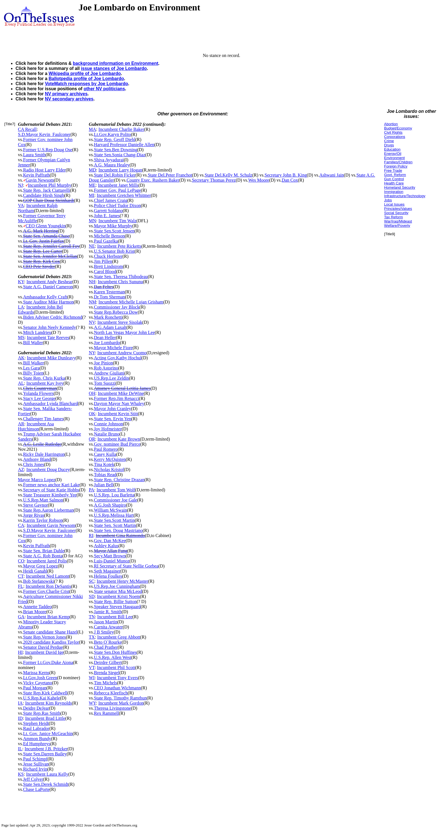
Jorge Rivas (33, 515)
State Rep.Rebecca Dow (116, 312)
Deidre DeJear (36, 708)
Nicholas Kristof (109, 469)
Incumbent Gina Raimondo (120, 535)
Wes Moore (258, 180)
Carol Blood (105, 271)
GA (21, 616)
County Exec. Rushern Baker (153, 180)
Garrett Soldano (108, 210)
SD (91, 596)
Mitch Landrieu (37, 332)
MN (92, 220)
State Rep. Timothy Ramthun (120, 698)
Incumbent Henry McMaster (122, 581)
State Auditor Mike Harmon (48, 302)
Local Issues (394, 204)
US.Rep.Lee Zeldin (111, 378)
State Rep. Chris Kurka (44, 378)
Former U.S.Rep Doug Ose (47, 149)
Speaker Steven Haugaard (117, 606)
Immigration (393, 192)
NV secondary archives (69, 98)
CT (21, 576)
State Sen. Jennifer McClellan (50, 256)
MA (92, 129)
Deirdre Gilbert (108, 662)
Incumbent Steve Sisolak (119, 322)
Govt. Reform (395, 175)
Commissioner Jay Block (117, 307)
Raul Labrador (36, 728)
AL (21, 383)
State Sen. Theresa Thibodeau (121, 276)
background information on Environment (115, 63)
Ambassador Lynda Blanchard (50, 403)
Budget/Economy (398, 128)
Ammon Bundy (37, 738)
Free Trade (393, 170)
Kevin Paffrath (36, 175)
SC (91, 581)
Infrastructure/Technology (404, 196)
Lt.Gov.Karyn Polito (112, 134)
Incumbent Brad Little (45, 718)
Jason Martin (106, 621)
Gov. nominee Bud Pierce (117, 444)
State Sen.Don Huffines (115, 652)
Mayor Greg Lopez (40, 566)
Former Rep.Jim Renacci (116, 398)
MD (92, 170)
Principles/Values (398, 208)
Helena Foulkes (108, 576)
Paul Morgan (35, 687)
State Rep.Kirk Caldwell (45, 693)
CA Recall (27, 129)
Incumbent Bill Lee (114, 616)
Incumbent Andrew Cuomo (121, 352)
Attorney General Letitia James (122, 388)
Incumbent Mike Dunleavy (51, 357)
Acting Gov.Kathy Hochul (118, 357)
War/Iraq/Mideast (398, 221)
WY (92, 703)
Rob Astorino (106, 368)
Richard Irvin (35, 769)
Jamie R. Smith (108, 611)
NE (92, 246)
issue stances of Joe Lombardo (114, 68)
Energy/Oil (392, 153)
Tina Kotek (104, 464)
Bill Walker (33, 362)
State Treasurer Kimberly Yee (50, 494)
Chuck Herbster (108, 256)
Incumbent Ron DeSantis (48, 586)
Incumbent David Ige (44, 652)
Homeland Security (399, 187)
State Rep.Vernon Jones (44, 637)
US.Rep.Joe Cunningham (117, 586)
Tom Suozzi (105, 383)
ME (92, 185)
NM (92, 302)
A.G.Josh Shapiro (110, 505)
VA (21, 205)
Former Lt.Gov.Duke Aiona (48, 662)
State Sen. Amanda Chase (46, 236)
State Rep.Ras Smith (41, 713)
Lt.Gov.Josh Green (40, 677)
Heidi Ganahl (35, 571)
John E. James (107, 215)
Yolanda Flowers (38, 393)
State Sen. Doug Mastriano (118, 530)
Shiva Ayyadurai (109, 159)
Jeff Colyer (33, 779)
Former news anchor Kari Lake (51, 484)
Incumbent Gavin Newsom (51, 525)
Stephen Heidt (36, 723)
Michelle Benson (109, 236)
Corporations (394, 137)
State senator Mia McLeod (118, 591)
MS (21, 337)
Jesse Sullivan (36, 764)
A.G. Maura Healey (112, 164)
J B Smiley (104, 632)
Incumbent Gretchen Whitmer (124, 195)
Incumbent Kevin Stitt (118, 413)
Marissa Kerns (36, 672)
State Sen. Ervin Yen (112, 418)
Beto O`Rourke (108, 642)
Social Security (396, 213)
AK (21, 357)
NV (92, 322)
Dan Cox (290, 180)
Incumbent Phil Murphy (49, 185)
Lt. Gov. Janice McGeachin (48, 733)
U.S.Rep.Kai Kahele (41, 698)
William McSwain (110, 510)
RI (91, 535)
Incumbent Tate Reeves (48, 337)
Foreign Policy (395, 166)
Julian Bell (104, 484)
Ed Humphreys (36, 743)
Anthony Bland (37, 459)
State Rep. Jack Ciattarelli (46, 190)
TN (92, 616)
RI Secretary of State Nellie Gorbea (126, 566)
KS (21, 774)
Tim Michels (105, 682)
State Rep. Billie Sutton (115, 601)
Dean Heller (105, 337)
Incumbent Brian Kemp (48, 616)
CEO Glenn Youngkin (46, 225)
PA (91, 489)
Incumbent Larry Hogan (120, 170)
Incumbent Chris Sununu (120, 281)
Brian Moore (34, 611)
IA (20, 703)
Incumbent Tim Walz (117, 220)
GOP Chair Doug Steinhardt (48, 200)
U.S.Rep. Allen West (112, 657)
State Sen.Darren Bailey (45, 753)
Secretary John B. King (286, 175)
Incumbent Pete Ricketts (119, 246)
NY (92, 352)
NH (92, 281)
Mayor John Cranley (112, 408)
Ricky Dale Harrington (44, 454)
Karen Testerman (109, 291)
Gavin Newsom (40, 180)
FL (20, 586)
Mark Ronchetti (108, 317)
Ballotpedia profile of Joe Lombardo (86, 78)
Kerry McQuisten (110, 459)
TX (92, 637)
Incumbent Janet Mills (118, 185)
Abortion (391, 124)
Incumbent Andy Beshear (50, 281)
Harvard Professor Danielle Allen (124, 144)
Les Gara (31, 368)
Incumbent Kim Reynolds (48, 703)
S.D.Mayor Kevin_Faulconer (44, 134)
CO (21, 560)
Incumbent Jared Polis (47, 560)
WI (91, 677)
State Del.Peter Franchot (170, 175)
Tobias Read (105, 474)
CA (21, 525)
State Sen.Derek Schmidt (45, 784)
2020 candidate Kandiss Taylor (51, 642)
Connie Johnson (108, 423)
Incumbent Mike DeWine (121, 393)
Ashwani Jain (331, 175)
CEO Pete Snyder (39, 266)
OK (92, 413)
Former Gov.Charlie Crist (46, 591)
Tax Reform (393, 217)
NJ (20, 185)
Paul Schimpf (35, 759)
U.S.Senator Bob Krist (114, 251)
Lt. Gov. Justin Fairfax (43, 241)
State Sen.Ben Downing (115, 149)
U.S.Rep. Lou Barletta (114, 494)
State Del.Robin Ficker (115, 175)
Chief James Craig (110, 200)
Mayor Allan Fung (110, 550)
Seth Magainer (107, 571)
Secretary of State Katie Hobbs (51, 489)
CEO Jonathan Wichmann (117, 687)
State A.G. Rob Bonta (42, 555)
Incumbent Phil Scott (116, 667)
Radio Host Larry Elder (44, 170)
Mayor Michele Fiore (113, 347)
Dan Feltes (104, 286)
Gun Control (394, 179)
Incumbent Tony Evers (117, 677)
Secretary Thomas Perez (214, 180)
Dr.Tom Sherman (109, 296)
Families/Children (398, 162)
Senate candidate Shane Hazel (50, 632)
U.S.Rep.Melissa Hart (114, 515)
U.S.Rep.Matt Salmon (43, 500)
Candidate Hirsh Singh (43, 195)
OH (92, 393)
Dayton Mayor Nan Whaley (119, 403)
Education (392, 149)
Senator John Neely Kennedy (49, 327)
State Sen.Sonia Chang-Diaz (120, 154)
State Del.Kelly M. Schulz (228, 175)
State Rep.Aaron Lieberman (48, 510)
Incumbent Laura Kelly (47, 774)
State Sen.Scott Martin (114, 520)
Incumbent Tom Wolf (116, 489)
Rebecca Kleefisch (111, 693)
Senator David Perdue (43, 647)
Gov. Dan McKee (110, 540)
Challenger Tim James (43, 418)
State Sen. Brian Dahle (43, 550)
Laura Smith (34, 154)
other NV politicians (104, 88)
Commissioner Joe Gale (115, 500)
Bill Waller (33, 342)
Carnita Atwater (108, 627)
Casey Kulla (105, 454)
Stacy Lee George (39, 398)
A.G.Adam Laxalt (110, 327)
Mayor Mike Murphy (113, 225)
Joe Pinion (103, 362)
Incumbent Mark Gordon (121, 703)
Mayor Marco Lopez (36, 479)
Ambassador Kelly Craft (45, 296)
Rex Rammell (106, 713)
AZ (21, 469)
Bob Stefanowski (38, 581)
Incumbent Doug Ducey (48, 469)
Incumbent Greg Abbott (118, 637)
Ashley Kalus (106, 545)
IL (20, 748)
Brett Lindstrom (108, 266)
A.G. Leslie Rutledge (42, 444)
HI (20, 652)
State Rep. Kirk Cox (41, 261)
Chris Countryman (40, 388)
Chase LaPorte (36, 789)
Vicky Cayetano (37, 682)
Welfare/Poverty (397, 225)
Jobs (388, 200)
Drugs (389, 145)
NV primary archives (66, 93)
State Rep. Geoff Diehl (114, 139)
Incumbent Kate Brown (118, 439)
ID (20, 718)
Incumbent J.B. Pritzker (46, 748)
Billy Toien (33, 373)
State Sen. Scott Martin (115, 525)
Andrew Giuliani (109, 373)
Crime (389, 141)
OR (92, 439)
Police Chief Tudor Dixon (117, 205)
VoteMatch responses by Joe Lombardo (86, 83)
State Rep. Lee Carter (42, 251)
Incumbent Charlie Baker (121, 129)
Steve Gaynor (35, 505)
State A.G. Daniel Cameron (48, 286)
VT (92, 667)
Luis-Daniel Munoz (112, 560)
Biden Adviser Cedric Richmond (52, 317)
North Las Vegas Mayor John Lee (124, 332)
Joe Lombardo (107, 342)
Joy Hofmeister (108, 428)
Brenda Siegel (107, 672)
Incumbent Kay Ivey (45, 383)
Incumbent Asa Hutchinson (36, 426)
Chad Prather (106, 647)
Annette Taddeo (37, 606)
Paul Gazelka (106, 241)
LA (21, 307)
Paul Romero (106, 449)
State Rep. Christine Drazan (119, 479)
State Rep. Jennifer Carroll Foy (51, 246)
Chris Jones (33, 464)
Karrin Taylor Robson (43, 520)
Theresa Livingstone (112, 708)
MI (91, 195)
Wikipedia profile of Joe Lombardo (85, 73)
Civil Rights (393, 132)
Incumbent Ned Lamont (47, 576)
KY (21, 281)
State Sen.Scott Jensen (114, 230)
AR (21, 423)
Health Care (394, 183)
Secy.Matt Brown (110, 555)
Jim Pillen (103, 261)
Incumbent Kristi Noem (118, 596)
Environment (394, 158)
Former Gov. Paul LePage (117, 190)
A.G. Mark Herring (40, 230)
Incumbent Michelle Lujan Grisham (131, 302)
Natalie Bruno (107, 434)
